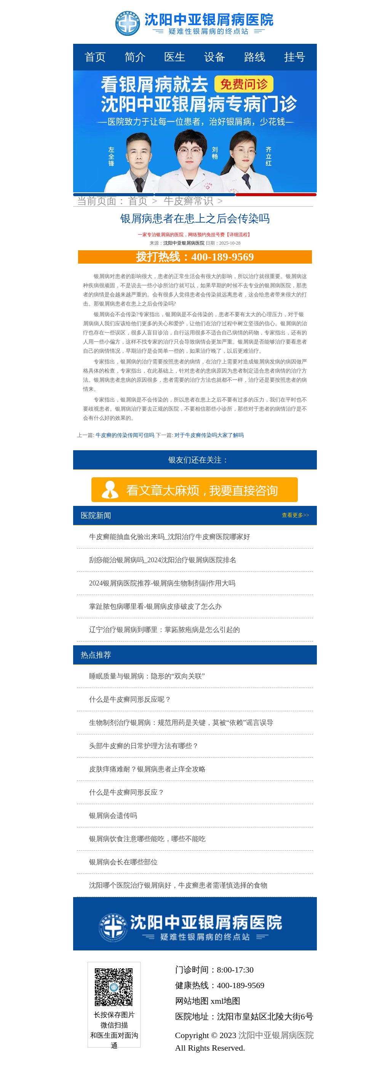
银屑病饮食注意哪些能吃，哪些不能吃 (147, 839)
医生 (174, 57)
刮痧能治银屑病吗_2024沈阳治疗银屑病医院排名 (163, 560)
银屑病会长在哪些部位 (123, 862)
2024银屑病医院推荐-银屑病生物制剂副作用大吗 (162, 583)
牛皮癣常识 (190, 200)
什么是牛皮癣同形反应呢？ (130, 699)
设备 (214, 57)
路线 (254, 57)
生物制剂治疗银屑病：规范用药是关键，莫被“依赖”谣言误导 (181, 722)
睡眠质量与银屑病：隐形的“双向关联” (147, 676)
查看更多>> (295, 515)
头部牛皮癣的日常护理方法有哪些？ (144, 746)
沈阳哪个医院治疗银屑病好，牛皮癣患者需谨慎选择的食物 (178, 885)
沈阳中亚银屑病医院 (184, 243)
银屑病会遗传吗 (113, 815)
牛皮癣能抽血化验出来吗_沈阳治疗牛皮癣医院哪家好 (169, 537)
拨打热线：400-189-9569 (195, 257)
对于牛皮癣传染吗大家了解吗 (208, 435)
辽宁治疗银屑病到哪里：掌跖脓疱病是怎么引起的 (164, 629)
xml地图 (225, 1001)
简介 (135, 57)
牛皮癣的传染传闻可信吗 (125, 435)
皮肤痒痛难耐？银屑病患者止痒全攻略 (147, 769)
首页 (95, 57)
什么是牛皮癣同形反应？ (127, 792)
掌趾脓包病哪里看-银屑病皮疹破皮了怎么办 (155, 606)
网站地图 (192, 1001)
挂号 (294, 57)
